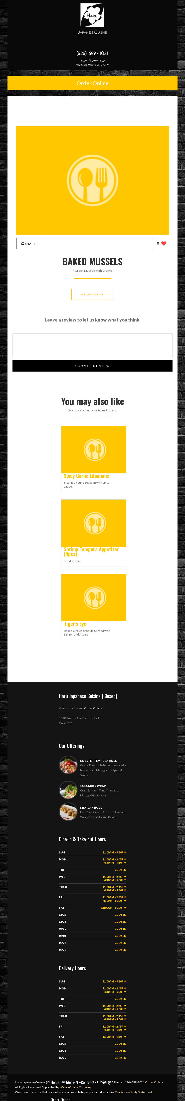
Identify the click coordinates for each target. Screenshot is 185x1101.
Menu (70, 1082)
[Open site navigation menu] (92, 43)
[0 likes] (162, 244)
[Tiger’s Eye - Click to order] (94, 620)
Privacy (105, 1082)
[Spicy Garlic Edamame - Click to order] (94, 472)
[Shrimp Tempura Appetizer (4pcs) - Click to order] (94, 546)
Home (55, 1082)
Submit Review (92, 366)
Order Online (93, 83)
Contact (87, 1082)
